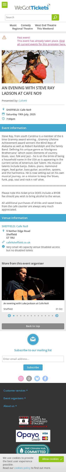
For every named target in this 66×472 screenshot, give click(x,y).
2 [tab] (17, 315)
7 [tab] (35, 315)
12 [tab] (52, 315)
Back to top (33, 326)
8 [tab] (38, 315)
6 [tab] (31, 315)
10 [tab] (45, 315)
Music (13, 25)
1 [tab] (14, 315)
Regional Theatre (22, 28)
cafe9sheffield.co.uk (18, 242)
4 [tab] (24, 315)
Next (57, 315)
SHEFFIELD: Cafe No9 (15, 226)
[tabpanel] (33, 289)
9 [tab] (42, 315)
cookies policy (22, 468)
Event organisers (13, 398)
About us (9, 406)
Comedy (26, 25)
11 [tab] (49, 315)
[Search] (55, 17)
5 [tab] (28, 315)
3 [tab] (21, 315)
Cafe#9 (23, 100)
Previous (9, 315)
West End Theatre (45, 25)
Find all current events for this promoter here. (41, 42)
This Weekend (45, 28)
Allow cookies (50, 459)
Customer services (14, 390)
